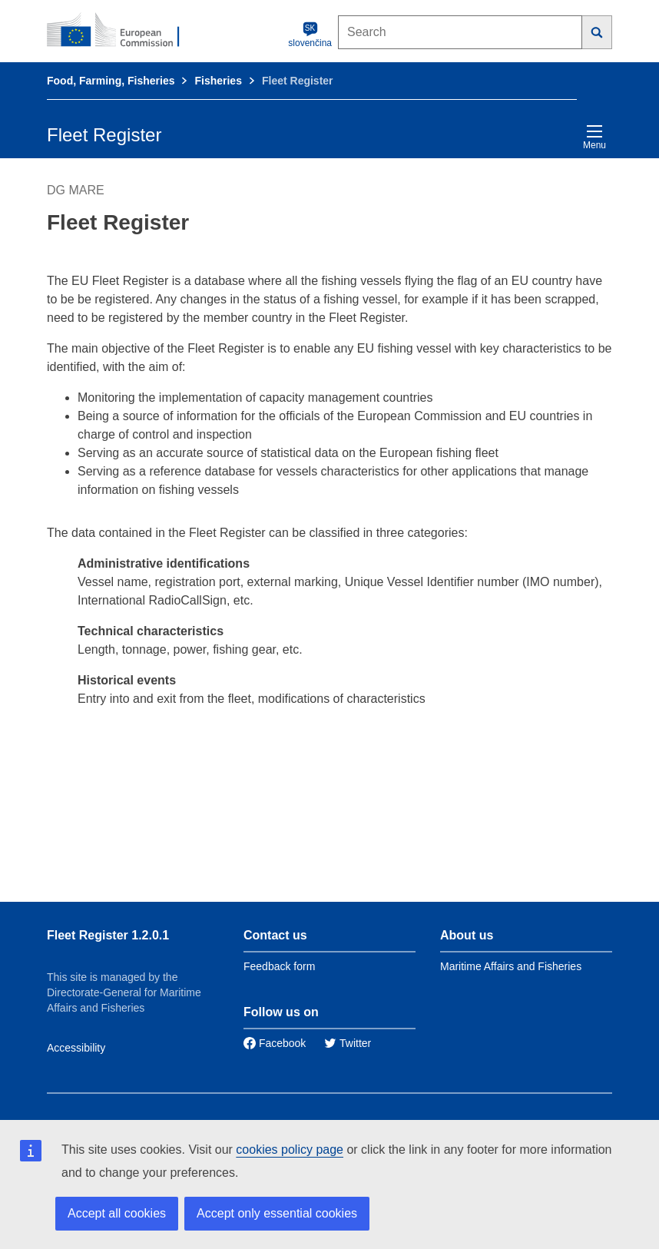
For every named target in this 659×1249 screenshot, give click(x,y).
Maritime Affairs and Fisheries (510, 966)
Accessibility (76, 1048)
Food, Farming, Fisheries (110, 81)
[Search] (597, 32)
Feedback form (279, 966)
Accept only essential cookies (277, 1213)
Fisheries (217, 81)
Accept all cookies (117, 1213)
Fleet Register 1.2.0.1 (108, 935)
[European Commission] (121, 30)
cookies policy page (289, 1149)
